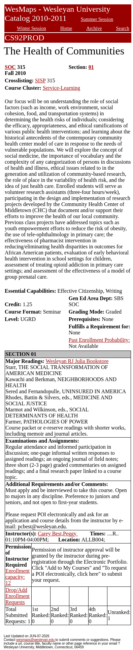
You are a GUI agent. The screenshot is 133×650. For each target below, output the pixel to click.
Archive (94, 28)
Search (122, 28)
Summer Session (97, 19)
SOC (10, 67)
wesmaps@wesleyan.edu (35, 640)
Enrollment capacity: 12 (17, 577)
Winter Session (31, 28)
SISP (40, 80)
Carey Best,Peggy (58, 533)
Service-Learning (61, 88)
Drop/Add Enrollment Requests (17, 596)
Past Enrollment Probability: (99, 340)
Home (66, 28)
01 (91, 67)
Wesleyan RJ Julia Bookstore (77, 361)
